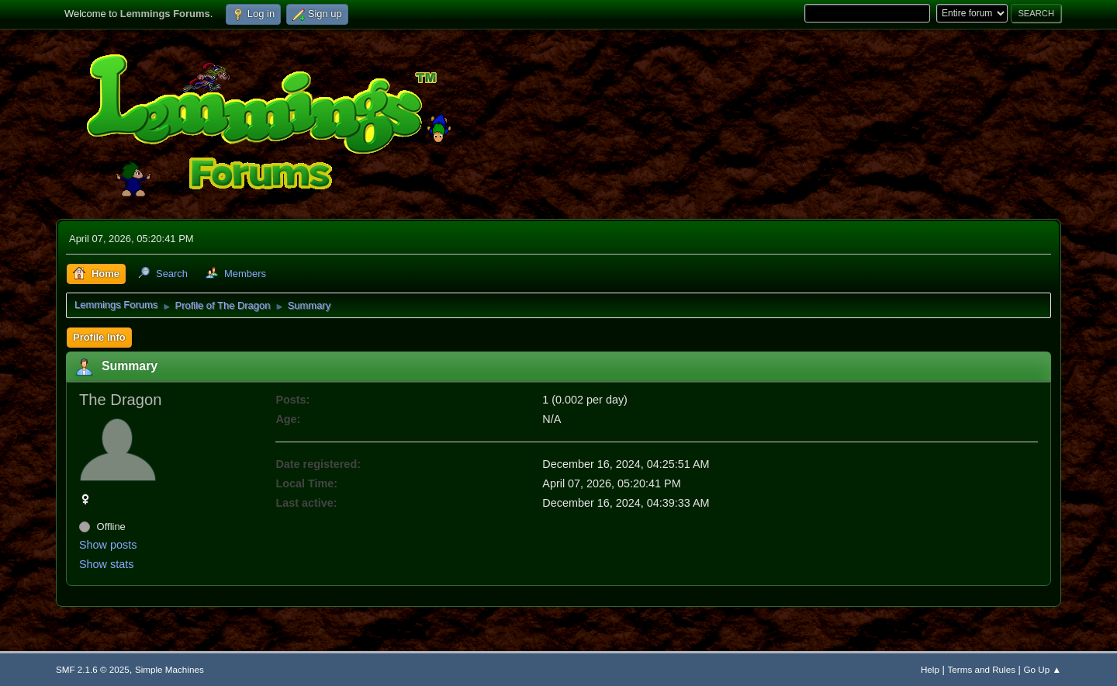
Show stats (106, 564)
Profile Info (99, 337)
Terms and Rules (981, 669)
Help (930, 669)
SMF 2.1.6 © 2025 (93, 669)
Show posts (108, 545)
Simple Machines (169, 669)
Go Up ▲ (1042, 669)
